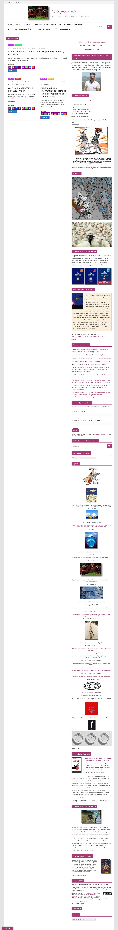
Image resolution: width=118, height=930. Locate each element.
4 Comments (41, 48)
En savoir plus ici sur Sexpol (79, 875)
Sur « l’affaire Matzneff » (43, 29)
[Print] (33, 67)
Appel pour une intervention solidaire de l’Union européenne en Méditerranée (53, 92)
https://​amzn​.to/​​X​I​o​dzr (97, 772)
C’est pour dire (65, 11)
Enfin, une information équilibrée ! (96, 355)
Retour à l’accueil (14, 24)
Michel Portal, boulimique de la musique (98, 358)
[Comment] (9, 67)
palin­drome (94, 700)
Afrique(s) (50, 78)
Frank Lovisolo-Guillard (79, 375)
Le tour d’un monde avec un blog (45, 24)
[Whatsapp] (26, 67)
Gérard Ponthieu (26, 82)
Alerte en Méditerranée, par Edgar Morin (20, 89)
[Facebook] (16, 67)
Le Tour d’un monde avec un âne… (80, 834)
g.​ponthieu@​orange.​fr (99, 434)
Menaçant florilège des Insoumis (92, 396)
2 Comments (20, 84)
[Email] (13, 67)
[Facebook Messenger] (29, 67)
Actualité (11, 45)
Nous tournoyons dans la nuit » (72, 24)
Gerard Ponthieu (24, 48)
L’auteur (27, 24)
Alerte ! (18, 78)
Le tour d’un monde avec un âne (19, 29)
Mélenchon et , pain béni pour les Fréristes (95, 382)
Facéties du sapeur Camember (84, 167)
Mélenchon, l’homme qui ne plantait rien (92, 388)
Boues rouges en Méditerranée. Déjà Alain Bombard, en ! (36, 53)
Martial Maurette (77, 361)
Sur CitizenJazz (65, 29)
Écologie (18, 45)
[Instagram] (23, 67)
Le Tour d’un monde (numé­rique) (88, 832)
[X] (19, 67)
